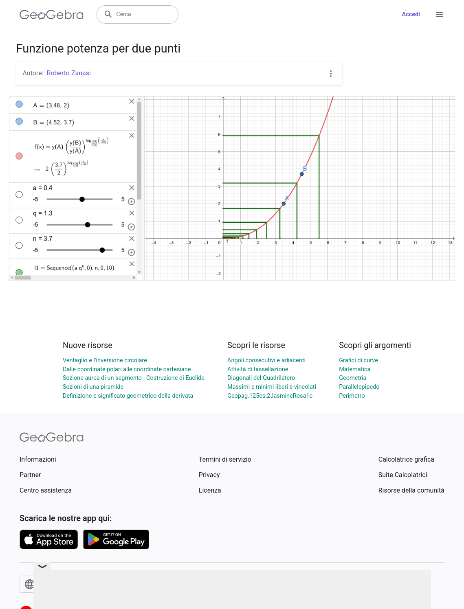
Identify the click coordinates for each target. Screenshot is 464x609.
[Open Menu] (439, 15)
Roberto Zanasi (69, 73)
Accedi (411, 14)
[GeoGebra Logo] (52, 15)
